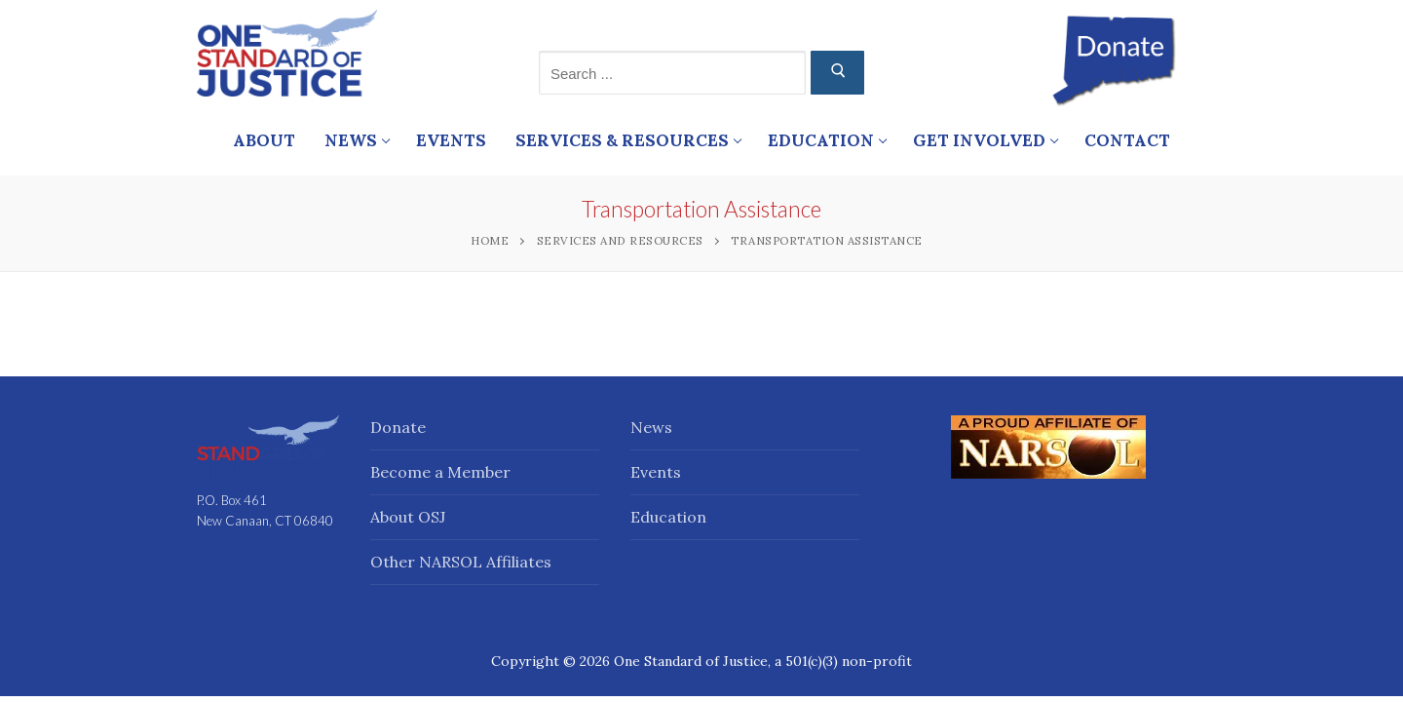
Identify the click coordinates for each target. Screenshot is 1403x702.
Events (655, 472)
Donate (398, 427)
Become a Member (440, 472)
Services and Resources (620, 240)
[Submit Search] (837, 73)
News (651, 427)
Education (668, 516)
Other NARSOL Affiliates (460, 561)
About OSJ (407, 516)
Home (490, 240)
